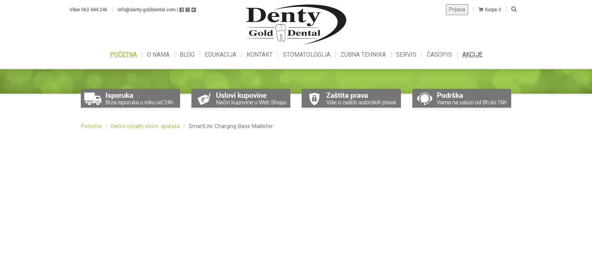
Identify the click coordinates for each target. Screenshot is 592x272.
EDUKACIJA (221, 54)
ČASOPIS (440, 54)
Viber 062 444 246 (88, 9)
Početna (91, 126)
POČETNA (124, 54)
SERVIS (407, 54)
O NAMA (159, 54)
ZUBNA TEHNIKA (363, 54)
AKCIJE (472, 54)
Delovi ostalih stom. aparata (145, 126)
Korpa (491, 9)
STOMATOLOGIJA (306, 54)
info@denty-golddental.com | (147, 9)
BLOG (188, 54)
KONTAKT (260, 54)
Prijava (457, 9)
